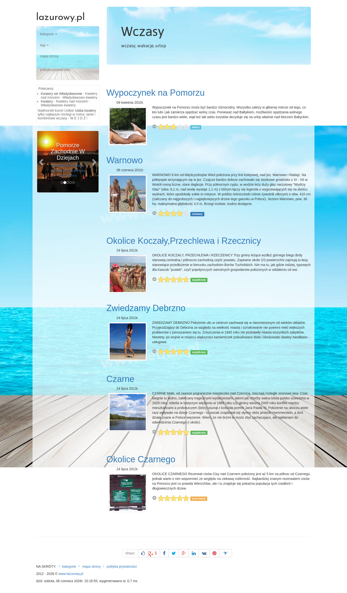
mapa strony (49, 56)
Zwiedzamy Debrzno (146, 308)
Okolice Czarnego (141, 459)
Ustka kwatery (85, 110)
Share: (130, 553)
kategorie (48, 34)
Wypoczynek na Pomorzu (156, 93)
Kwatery (47, 101)
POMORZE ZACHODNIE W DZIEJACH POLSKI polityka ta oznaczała (68, 170)
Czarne (120, 379)
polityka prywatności (55, 70)
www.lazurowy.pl (71, 574)
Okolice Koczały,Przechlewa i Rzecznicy (184, 241)
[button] (41, 161)
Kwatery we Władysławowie (61, 93)
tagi (44, 45)
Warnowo (125, 160)
